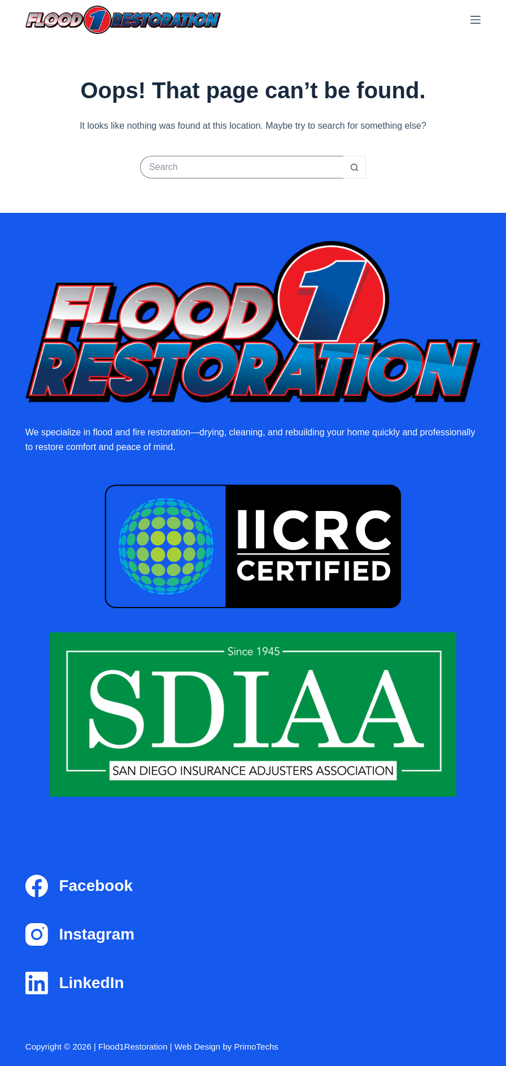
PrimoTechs (256, 1046)
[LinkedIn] (253, 983)
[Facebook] (253, 886)
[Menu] (475, 20)
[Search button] (354, 167)
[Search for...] (241, 167)
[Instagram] (253, 934)
